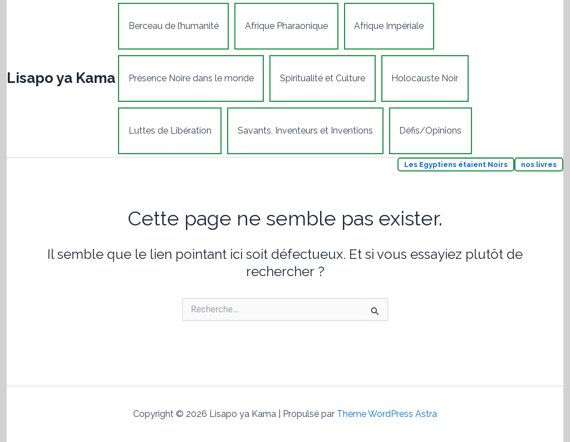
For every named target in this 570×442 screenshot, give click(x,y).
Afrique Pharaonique (285, 26)
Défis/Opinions (428, 130)
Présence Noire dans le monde (190, 78)
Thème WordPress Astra (387, 414)
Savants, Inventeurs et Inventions (304, 130)
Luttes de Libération (169, 130)
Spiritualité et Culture (321, 78)
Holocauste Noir (423, 78)
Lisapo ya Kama (61, 78)
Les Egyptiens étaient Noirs (456, 164)
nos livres (539, 164)
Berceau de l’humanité (173, 26)
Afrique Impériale (387, 26)
